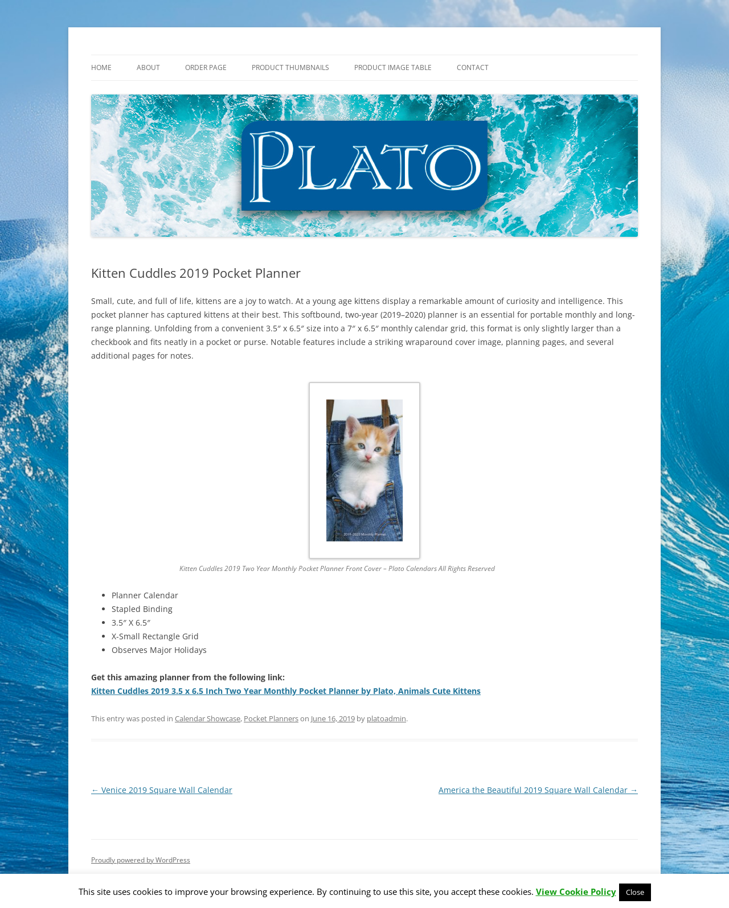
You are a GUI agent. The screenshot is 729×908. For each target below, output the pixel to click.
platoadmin (386, 718)
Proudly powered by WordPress (140, 860)
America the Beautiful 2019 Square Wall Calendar (538, 789)
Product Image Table (393, 67)
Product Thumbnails (290, 67)
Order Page (206, 67)
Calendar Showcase (207, 718)
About (148, 67)
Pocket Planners (271, 718)
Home (101, 67)
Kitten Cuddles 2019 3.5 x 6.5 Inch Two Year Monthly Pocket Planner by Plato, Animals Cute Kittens (286, 690)
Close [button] (635, 892)
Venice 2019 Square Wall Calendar (161, 789)
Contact (473, 67)
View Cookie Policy (576, 891)
